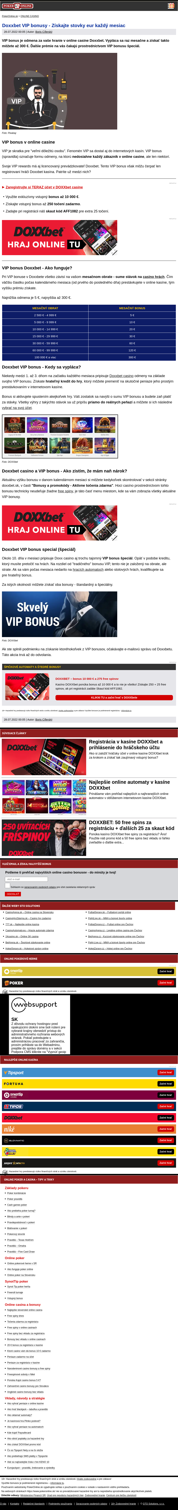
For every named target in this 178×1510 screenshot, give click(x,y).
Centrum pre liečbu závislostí (121, 1495)
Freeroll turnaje (15, 1292)
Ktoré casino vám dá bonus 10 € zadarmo (29, 1351)
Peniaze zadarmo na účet (20, 1357)
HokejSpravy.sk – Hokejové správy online (26, 948)
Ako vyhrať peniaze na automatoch (25, 1427)
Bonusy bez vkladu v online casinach (26, 1339)
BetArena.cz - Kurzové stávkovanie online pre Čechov (116, 936)
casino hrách (154, 277)
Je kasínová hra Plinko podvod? (23, 1421)
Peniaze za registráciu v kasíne (23, 1362)
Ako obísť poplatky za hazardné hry (25, 1438)
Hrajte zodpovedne (65, 711)
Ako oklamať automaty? (19, 1415)
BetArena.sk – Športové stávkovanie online (27, 942)
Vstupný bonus (15, 1298)
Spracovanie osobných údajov (91, 1503)
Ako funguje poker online (20, 1269)
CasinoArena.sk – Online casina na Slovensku (29, 912)
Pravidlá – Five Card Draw (21, 1251)
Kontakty (14, 1503)
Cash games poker (17, 1205)
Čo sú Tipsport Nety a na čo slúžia (25, 1450)
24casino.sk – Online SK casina (21, 936)
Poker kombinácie (16, 1193)
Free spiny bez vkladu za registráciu (26, 1333)
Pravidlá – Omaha (16, 1246)
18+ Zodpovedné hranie (123, 1503)
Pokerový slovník (16, 1234)
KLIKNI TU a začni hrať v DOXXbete (114, 697)
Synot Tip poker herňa (18, 1286)
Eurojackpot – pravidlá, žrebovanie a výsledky (31, 1468)
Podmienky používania (60, 1503)
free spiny (65, 491)
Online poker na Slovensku (21, 1275)
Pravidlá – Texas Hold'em (20, 1240)
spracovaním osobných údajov (40, 887)
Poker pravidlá (14, 1199)
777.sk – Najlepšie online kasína (22, 924)
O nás (3, 1503)
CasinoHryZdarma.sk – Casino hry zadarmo (28, 918)
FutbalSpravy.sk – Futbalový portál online (109, 912)
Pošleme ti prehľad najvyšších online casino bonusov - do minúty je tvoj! (60, 872)
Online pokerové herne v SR (22, 1263)
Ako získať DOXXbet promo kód (24, 1444)
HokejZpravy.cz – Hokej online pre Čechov (110, 948)
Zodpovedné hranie (95, 1495)
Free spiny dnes (15, 1316)
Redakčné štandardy (34, 1503)
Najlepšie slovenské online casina (24, 1310)
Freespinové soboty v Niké (21, 1374)
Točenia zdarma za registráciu (22, 1321)
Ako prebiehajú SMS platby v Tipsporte (27, 1456)
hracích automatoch (88, 570)
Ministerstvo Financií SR (33, 1495)
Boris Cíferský (43, 31)
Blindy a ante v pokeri (18, 1216)
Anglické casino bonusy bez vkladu (25, 1392)
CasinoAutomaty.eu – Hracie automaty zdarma (29, 930)
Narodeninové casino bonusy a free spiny (28, 1368)
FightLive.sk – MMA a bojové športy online (110, 918)
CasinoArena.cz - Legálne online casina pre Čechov (115, 930)
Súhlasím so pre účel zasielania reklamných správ (53, 887)
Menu (171, 6)
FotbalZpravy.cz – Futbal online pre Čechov (110, 924)
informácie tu (126, 711)
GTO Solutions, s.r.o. (154, 1503)
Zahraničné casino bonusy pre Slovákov (28, 1386)
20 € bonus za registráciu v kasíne (25, 1345)
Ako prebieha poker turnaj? (21, 1210)
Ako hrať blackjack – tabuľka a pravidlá (27, 1409)
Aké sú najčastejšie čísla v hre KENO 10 (28, 1462)
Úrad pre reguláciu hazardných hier (65, 1495)
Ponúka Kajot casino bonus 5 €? (24, 1380)
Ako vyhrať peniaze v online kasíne (25, 1403)
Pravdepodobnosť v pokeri (21, 1222)
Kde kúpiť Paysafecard (19, 1432)
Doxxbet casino (121, 376)
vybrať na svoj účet (17, 408)
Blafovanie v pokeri (17, 1228)
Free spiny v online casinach (22, 1327)
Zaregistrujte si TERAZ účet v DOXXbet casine (44, 187)
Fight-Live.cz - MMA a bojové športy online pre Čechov (116, 942)
